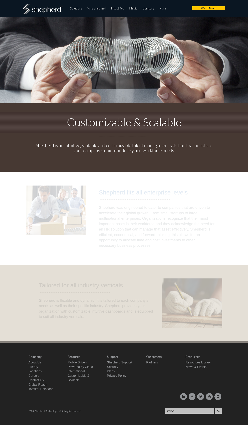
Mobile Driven (77, 362)
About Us (34, 362)
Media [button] (133, 8)
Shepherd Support (119, 362)
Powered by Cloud (80, 367)
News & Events (195, 367)
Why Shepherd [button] (96, 8)
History (33, 367)
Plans (163, 8)
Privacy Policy (116, 375)
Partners (152, 362)
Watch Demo (208, 8)
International (76, 371)
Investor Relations (40, 389)
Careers (33, 375)
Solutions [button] (76, 8)
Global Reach (37, 384)
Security (112, 367)
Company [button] (148, 8)
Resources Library (198, 362)
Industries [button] (117, 8)
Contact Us (36, 380)
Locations (35, 371)
